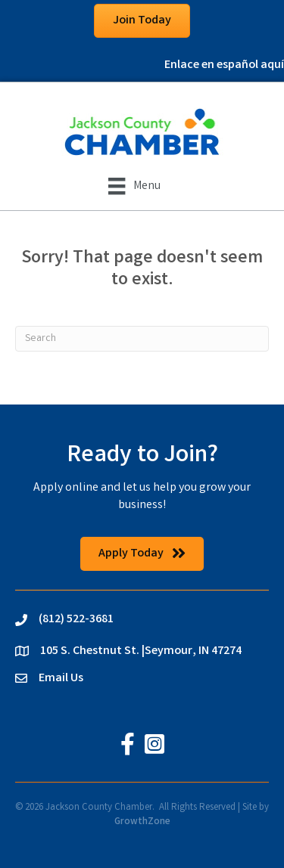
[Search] (142, 339)
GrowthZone (142, 822)
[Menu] (134, 186)
